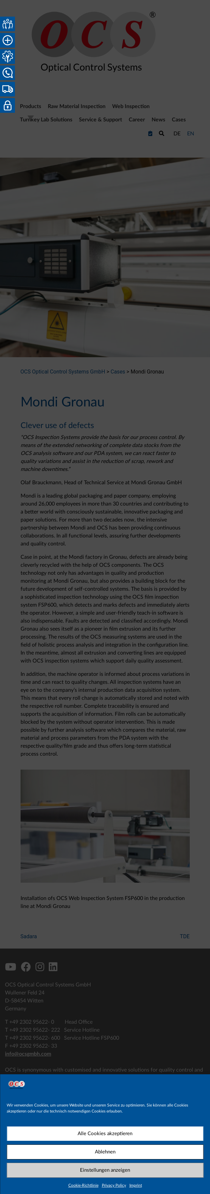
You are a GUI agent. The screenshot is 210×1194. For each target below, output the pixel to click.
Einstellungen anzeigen (105, 1170)
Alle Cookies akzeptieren (105, 1133)
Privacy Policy (114, 1185)
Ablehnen (105, 1151)
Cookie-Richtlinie (83, 1185)
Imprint (135, 1185)
